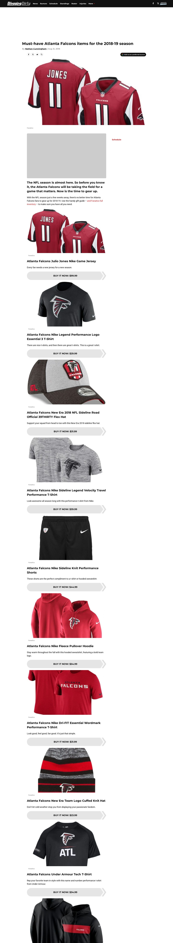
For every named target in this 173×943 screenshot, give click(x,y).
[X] (158, 3)
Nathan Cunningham (35, 49)
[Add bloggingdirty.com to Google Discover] (133, 54)
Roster (74, 4)
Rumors (43, 4)
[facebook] (153, 3)
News (35, 4)
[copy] (41, 54)
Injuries (83, 4)
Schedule (53, 4)
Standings (64, 4)
